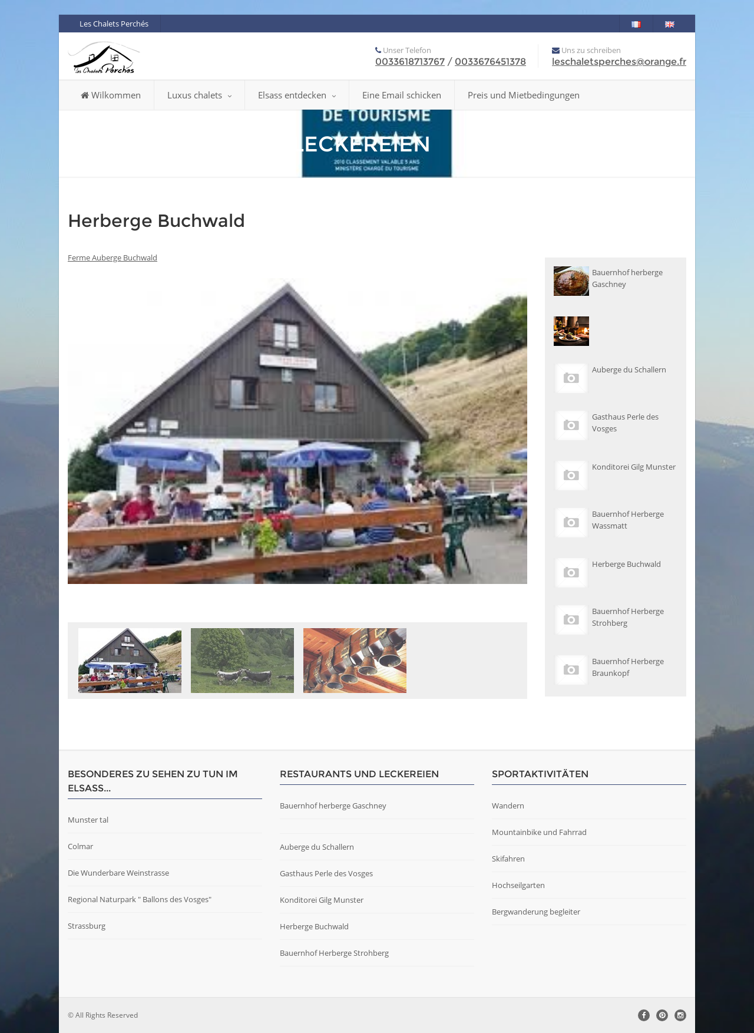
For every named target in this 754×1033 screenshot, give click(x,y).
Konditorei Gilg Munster (321, 900)
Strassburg (86, 925)
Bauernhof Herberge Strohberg (334, 953)
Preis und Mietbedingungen (524, 95)
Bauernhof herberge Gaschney (333, 805)
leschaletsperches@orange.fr (619, 61)
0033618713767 (410, 61)
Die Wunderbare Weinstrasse (118, 872)
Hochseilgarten (518, 885)
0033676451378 (490, 61)
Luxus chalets (199, 95)
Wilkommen (111, 95)
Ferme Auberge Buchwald (112, 257)
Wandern (508, 805)
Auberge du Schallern (317, 846)
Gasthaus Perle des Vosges (326, 873)
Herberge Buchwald (314, 926)
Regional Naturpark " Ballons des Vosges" (139, 899)
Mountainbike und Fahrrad (539, 832)
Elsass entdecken (297, 95)
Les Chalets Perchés (114, 23)
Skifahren (508, 858)
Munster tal (88, 819)
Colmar (80, 846)
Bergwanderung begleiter (536, 911)
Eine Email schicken (401, 95)
